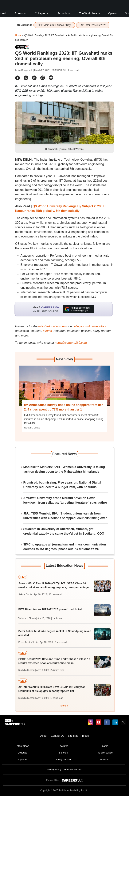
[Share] (17, 77)
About (43, 735)
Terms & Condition (72, 769)
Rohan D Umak (32, 427)
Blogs (85, 735)
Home (18, 35)
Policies (104, 759)
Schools (63, 13)
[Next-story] (64, 386)
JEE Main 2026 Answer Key (54, 25)
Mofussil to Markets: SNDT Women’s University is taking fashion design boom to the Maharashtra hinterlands (64, 469)
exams (47, 330)
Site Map (73, 735)
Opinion (112, 13)
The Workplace (89, 13)
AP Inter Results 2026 (93, 25)
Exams (20, 13)
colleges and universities (89, 326)
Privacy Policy (54, 769)
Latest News (22, 746)
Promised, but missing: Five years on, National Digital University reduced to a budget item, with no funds (62, 485)
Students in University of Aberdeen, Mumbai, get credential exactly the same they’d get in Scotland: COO (63, 531)
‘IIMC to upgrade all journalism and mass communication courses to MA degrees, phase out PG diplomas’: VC (64, 547)
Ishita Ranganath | (24, 70)
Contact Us (57, 735)
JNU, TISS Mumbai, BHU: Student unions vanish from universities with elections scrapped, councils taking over (65, 516)
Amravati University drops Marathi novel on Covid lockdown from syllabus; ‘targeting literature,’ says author (65, 500)
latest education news (53, 326)
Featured (63, 746)
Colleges (42, 13)
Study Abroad (63, 759)
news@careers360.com (71, 342)
